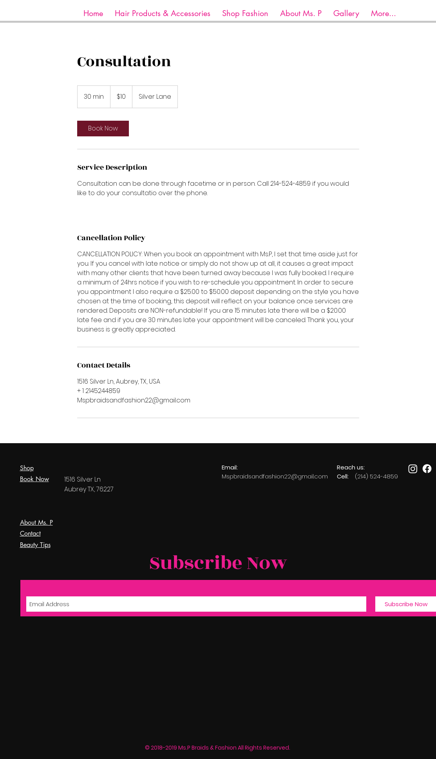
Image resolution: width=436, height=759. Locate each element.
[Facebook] (427, 469)
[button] (162, 13)
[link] (103, 128)
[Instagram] (413, 469)
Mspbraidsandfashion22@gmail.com (275, 476)
